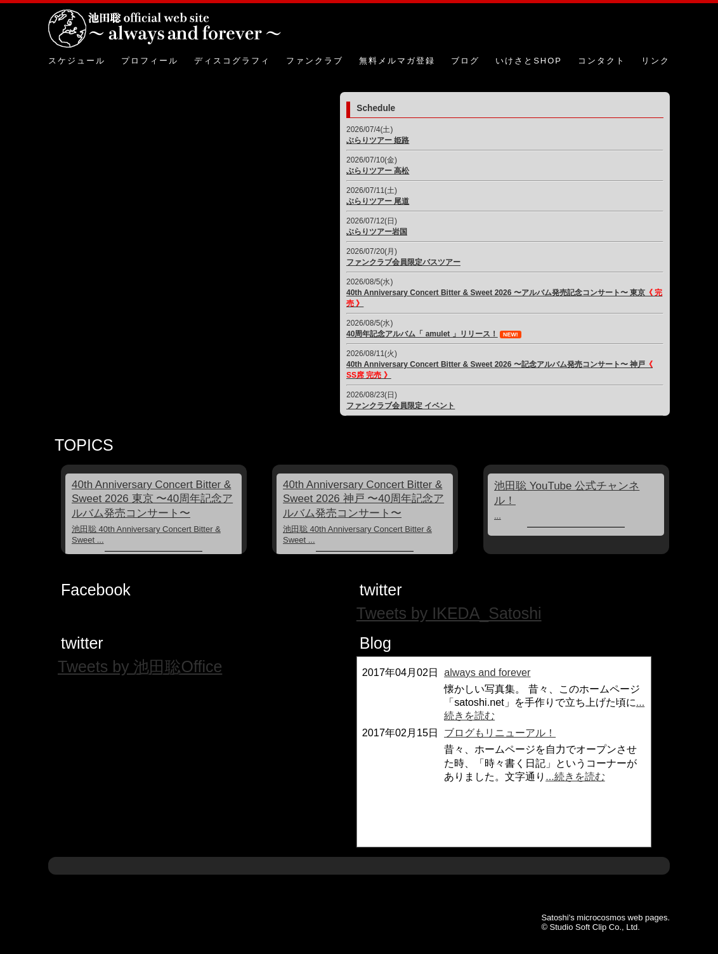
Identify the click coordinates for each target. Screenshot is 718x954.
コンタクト (601, 60)
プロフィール (149, 60)
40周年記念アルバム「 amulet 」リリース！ (422, 333)
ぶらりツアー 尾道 (377, 201)
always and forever (487, 672)
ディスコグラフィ (232, 60)
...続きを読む (575, 776)
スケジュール (76, 60)
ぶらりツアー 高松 (377, 170)
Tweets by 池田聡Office (140, 666)
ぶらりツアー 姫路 (377, 140)
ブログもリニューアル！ (500, 732)
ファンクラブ (314, 60)
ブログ (465, 60)
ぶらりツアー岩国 (376, 231)
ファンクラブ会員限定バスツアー (403, 262)
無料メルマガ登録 (397, 60)
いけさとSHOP (528, 60)
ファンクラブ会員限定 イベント (400, 405)
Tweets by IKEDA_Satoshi (449, 613)
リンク (655, 60)
